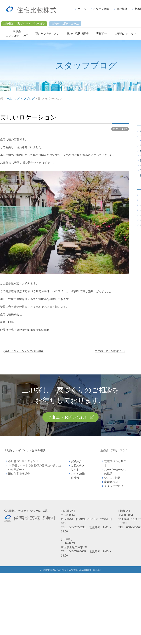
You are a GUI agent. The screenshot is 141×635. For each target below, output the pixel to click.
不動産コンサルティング (23, 463)
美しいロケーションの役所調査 (25, 351)
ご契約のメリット (126, 33)
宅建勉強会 (115, 484)
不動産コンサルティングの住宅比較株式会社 (37, 10)
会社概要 (122, 8)
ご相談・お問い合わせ (68, 419)
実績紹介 (101, 33)
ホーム (82, 8)
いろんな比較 (112, 480)
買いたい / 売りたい (47, 33)
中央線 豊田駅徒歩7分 (107, 351)
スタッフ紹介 (101, 8)
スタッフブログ (113, 488)
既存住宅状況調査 (78, 33)
